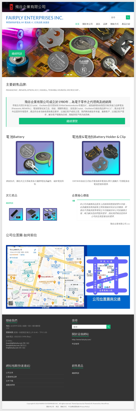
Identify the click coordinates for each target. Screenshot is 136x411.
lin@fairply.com (12, 348)
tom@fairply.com (13, 345)
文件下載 (9, 381)
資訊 (98, 24)
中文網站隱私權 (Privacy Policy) (79, 407)
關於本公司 (88, 24)
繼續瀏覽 (72, 121)
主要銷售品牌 (11, 377)
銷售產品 (77, 365)
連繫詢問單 (10, 385)
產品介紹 (126, 24)
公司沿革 (9, 372)
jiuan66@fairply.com (14, 343)
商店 (57, 407)
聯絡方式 (114, 24)
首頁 (77, 24)
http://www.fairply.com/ (81, 339)
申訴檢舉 (75, 344)
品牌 (105, 24)
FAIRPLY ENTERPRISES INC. (34, 17)
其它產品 (11, 195)
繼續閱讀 (17, 53)
